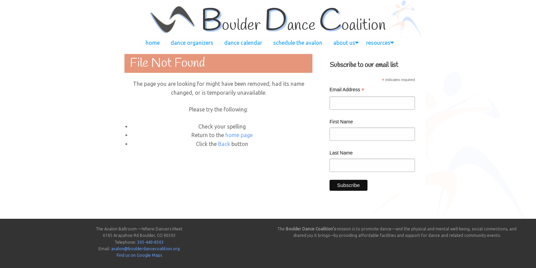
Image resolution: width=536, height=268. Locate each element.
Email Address (347, 90)
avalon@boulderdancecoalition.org (145, 248)
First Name (341, 121)
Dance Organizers (192, 43)
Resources (378, 43)
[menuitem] (152, 42)
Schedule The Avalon (297, 43)
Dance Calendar (243, 43)
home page (239, 135)
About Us (344, 43)
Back (224, 144)
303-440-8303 (150, 242)
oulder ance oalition (293, 25)
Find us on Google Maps (139, 255)
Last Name (341, 153)
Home (153, 43)
